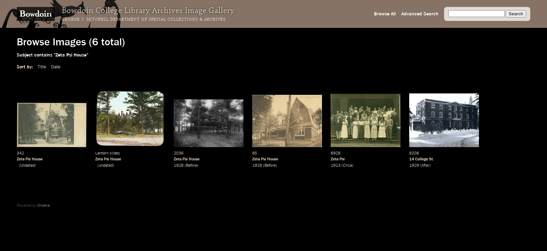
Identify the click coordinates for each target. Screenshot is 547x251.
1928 (178, 165)
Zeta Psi (338, 159)
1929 (414, 165)
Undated (27, 165)
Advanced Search (420, 14)
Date (55, 66)
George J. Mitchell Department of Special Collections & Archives (144, 19)
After (425, 165)
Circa (347, 165)
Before (191, 165)
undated (106, 165)
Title (42, 66)
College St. (424, 159)
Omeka (43, 206)
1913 (335, 165)
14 (411, 159)
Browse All (385, 14)
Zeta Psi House (30, 159)
